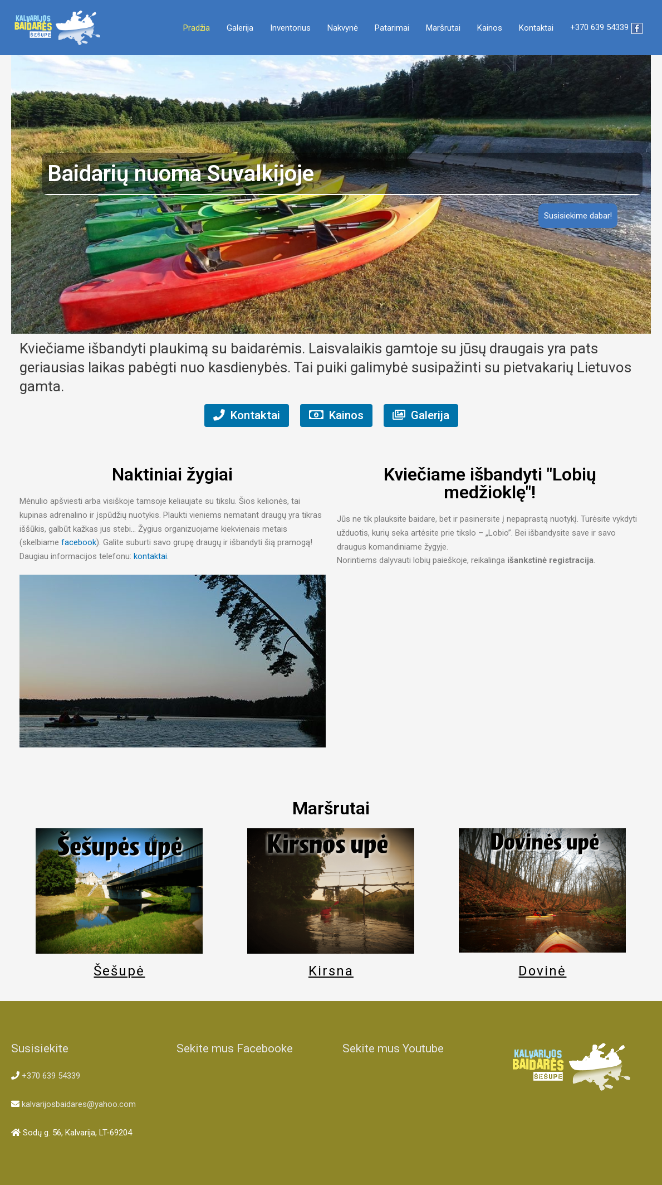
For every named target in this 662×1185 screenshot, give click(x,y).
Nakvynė (342, 28)
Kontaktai (536, 28)
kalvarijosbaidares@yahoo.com (79, 1105)
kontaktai (150, 556)
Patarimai (392, 28)
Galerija (240, 28)
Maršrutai (443, 28)
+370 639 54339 (599, 28)
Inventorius (290, 28)
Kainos (489, 28)
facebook (78, 543)
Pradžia (196, 28)
